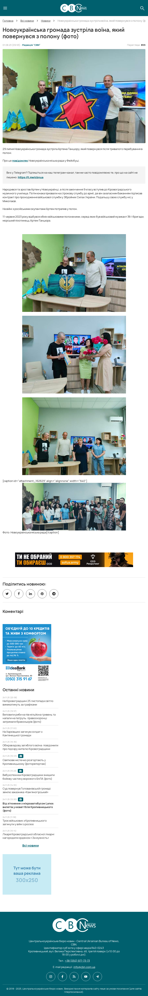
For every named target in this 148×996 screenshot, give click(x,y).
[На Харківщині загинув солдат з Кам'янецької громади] (22, 733)
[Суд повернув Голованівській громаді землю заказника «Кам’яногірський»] (27, 790)
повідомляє (20, 160)
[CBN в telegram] (97, 976)
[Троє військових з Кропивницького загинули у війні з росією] (25, 822)
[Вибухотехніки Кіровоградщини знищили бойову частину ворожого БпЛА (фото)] (29, 776)
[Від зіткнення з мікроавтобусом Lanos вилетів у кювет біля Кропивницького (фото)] (28, 807)
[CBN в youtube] (85, 976)
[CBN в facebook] (62, 976)
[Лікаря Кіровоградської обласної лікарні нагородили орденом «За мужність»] (28, 836)
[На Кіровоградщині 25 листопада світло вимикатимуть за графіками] (28, 702)
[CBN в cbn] (74, 976)
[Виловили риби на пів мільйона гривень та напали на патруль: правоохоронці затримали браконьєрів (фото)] (29, 718)
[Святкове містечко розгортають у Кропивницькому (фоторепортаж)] (24, 761)
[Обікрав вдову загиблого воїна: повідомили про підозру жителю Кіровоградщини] (30, 747)
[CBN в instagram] (50, 976)
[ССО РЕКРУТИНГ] (74, 559)
